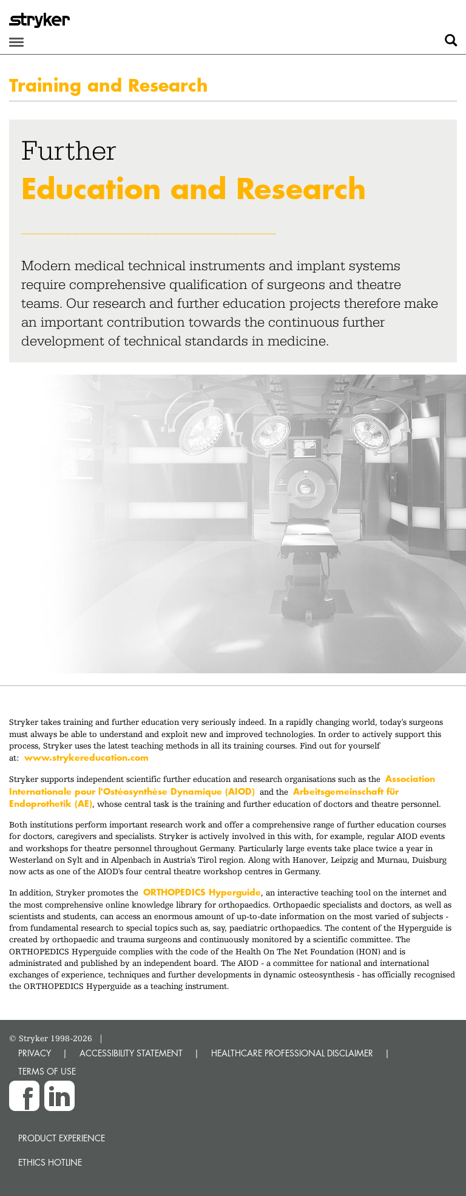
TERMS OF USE (47, 1071)
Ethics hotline (50, 1162)
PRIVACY (34, 1053)
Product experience (61, 1138)
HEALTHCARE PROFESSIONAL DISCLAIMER (292, 1053)
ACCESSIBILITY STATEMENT (131, 1053)
